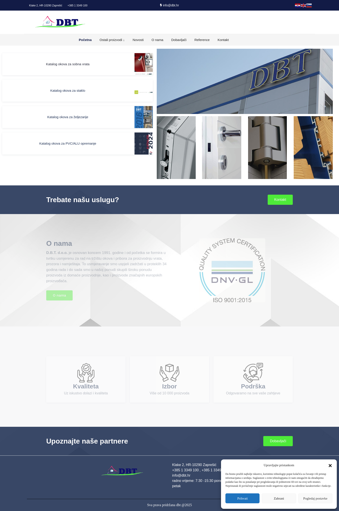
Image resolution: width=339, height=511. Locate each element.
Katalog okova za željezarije (67, 117)
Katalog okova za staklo (67, 90)
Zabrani (279, 498)
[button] (330, 465)
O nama (157, 40)
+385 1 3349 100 (77, 5)
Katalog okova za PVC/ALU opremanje (67, 143)
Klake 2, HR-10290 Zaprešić (45, 5)
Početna (85, 40)
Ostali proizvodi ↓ (112, 40)
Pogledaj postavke (315, 498)
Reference (202, 40)
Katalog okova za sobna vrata (68, 64)
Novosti (138, 40)
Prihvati (242, 498)
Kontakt (223, 40)
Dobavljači (178, 40)
